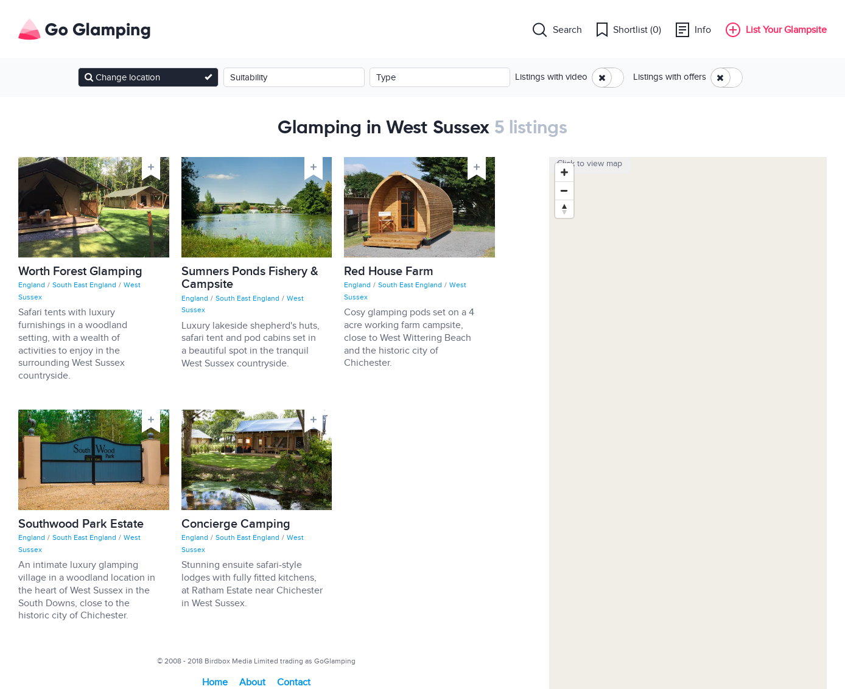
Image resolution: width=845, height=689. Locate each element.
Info (693, 30)
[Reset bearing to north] (564, 209)
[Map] (688, 423)
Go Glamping (84, 29)
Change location (122, 77)
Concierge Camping (235, 526)
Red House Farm (388, 273)
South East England (85, 285)
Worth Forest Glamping (80, 273)
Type (386, 77)
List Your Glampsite (776, 30)
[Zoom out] (564, 190)
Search (557, 30)
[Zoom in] (564, 172)
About (252, 682)
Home (215, 682)
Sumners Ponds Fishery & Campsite (249, 280)
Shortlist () (629, 30)
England (32, 285)
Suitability (248, 77)
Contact (293, 682)
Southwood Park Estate (81, 526)
